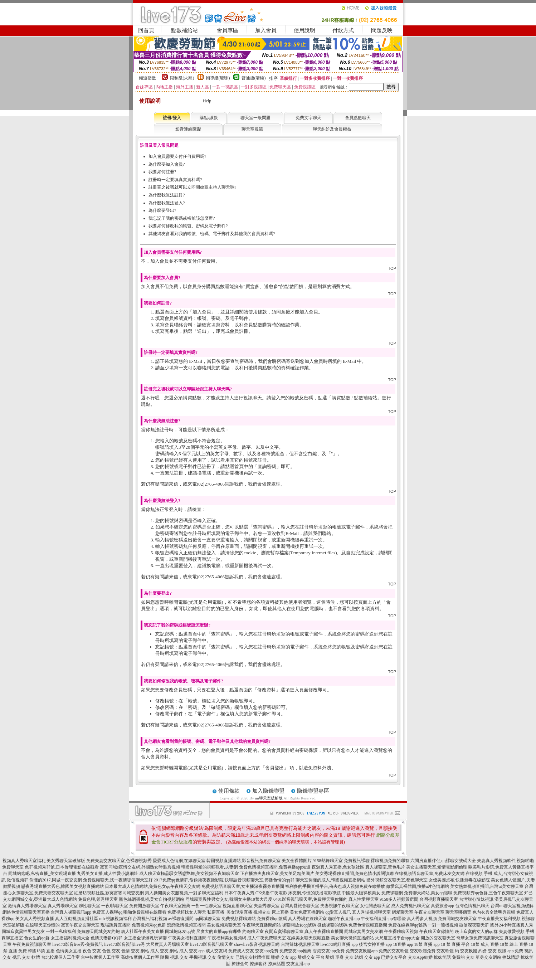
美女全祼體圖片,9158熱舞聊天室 (312, 860)
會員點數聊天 (358, 117)
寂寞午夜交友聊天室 (80, 925)
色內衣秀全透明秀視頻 (493, 912)
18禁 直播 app (426, 944)
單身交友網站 (488, 957)
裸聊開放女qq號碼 (299, 925)
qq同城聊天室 (207, 918)
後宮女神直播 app (375, 944)
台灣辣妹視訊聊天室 (300, 944)
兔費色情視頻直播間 (368, 925)
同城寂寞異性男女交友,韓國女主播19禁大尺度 (228, 899)
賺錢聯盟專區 (313, 791)
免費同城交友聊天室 (457, 918)
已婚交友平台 (394, 957)
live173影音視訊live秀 (124, 944)
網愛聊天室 (402, 912)
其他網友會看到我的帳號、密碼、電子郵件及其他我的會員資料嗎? (211, 233)
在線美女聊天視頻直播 (308, 937)
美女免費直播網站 (307, 912)
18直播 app (403, 944)
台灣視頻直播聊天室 (438, 899)
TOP (392, 268)
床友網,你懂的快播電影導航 (314, 892)
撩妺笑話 (442, 957)
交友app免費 (266, 950)
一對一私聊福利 (61, 931)
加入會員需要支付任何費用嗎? (177, 156)
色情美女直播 (69, 950)
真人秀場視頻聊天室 (371, 912)
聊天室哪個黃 (458, 912)
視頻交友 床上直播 (271, 912)
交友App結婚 (420, 957)
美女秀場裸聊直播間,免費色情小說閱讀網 (354, 873)
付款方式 (343, 30)
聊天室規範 (252, 129)
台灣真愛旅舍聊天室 (300, 905)
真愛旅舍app (442, 905)
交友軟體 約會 (473, 950)
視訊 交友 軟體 (26, 957)
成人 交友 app (192, 950)
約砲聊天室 (253, 931)
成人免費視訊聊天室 (410, 905)
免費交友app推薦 (295, 950)
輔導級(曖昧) (218, 78)
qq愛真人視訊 (338, 912)
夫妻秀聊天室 (266, 905)
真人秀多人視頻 (422, 918)
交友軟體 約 (448, 950)
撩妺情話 (511, 957)
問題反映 (382, 30)
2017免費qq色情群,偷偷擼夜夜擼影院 (189, 879)
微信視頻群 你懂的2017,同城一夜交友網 (44, 879)
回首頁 (146, 30)
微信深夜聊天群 (474, 925)
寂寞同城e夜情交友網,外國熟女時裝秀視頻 (140, 867)
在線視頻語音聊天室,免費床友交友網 (429, 873)
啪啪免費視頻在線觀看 (144, 912)
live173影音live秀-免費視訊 (77, 944)
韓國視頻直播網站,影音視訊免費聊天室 (243, 860)
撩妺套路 (258, 963)
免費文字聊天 (308, 117)
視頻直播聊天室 (238, 905)
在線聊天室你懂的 (42, 925)
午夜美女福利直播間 (187, 937)
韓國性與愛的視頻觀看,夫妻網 (209, 867)
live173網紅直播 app (339, 944)
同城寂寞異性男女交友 (23, 931)
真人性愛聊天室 (364, 899)
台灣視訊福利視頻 (150, 918)
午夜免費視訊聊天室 (32, 944)
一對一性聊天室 (206, 905)
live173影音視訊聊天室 (211, 944)
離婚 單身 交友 (340, 957)
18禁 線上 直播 (514, 944)
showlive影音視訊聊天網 (256, 944)
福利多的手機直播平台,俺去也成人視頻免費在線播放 (335, 886)
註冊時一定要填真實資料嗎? (175, 179)
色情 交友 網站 (135, 950)
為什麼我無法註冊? (166, 195)
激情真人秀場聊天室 (27, 905)
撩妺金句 (240, 963)
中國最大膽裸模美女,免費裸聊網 (372, 892)
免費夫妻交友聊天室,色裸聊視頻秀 (119, 860)
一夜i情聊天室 (114, 905)
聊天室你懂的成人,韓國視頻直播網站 (330, 879)
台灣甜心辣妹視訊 (476, 899)
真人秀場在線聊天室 (307, 918)
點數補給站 (184, 30)
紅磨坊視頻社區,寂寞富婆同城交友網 (109, 892)
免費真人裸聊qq (107, 912)
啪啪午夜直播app (344, 918)
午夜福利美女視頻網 (227, 937)
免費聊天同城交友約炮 (98, 931)
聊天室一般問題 (255, 117)
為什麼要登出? (162, 210)
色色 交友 (111, 950)
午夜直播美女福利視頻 (499, 918)
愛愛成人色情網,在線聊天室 (179, 860)
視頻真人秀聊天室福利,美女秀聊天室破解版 (44, 860)
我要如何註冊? (162, 171)
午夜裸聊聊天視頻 (401, 931)
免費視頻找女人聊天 (186, 912)
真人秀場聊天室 (63, 905)
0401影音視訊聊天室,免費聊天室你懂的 (310, 899)
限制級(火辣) (182, 78)
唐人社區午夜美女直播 (142, 931)
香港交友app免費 (329, 950)
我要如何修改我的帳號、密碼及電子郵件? (188, 225)
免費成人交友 (241, 950)
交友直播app (298, 963)
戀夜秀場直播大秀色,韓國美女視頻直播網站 (62, 886)
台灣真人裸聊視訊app (71, 912)
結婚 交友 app (367, 957)
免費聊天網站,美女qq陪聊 (428, 892)
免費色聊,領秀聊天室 (98, 899)
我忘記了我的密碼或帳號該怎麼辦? (181, 218)
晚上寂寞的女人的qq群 (476, 931)
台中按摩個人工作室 (100, 957)
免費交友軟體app (361, 950)
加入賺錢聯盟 (268, 791)
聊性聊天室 (89, 905)
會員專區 (227, 30)
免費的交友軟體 (394, 950)
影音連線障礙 (188, 129)
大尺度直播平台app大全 (397, 937)
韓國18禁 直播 (41, 950)
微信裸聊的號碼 (332, 925)
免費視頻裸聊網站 (238, 918)
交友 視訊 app (500, 950)
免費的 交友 (463, 957)
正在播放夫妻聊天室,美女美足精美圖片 (277, 873)
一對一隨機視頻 (443, 925)
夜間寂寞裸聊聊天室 (284, 931)
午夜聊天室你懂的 (436, 931)
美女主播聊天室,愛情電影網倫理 (436, 867)
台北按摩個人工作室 (60, 957)
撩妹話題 (276, 963)
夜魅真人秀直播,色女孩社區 (338, 867)
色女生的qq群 (37, 937)
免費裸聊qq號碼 (272, 918)
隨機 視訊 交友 (174, 957)
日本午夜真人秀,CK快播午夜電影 (255, 892)
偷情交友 (225, 957)
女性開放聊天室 (375, 905)
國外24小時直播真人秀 (511, 925)
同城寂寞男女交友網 (363, 931)
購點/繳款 (209, 117)
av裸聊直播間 (181, 918)
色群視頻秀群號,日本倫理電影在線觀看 (62, 867)
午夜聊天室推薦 (175, 905)
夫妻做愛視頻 (512, 931)
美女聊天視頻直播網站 (352, 937)
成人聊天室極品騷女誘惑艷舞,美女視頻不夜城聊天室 (189, 873)
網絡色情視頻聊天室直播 (26, 912)
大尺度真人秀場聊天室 (167, 944)
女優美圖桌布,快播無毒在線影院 (459, 879)
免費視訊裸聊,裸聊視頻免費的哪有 (376, 860)
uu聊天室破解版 (269, 798)
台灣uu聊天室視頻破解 (512, 905)
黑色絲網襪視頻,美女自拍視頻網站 (151, 899)
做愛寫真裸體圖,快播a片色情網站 (417, 886)
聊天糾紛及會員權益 (332, 129)
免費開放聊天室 (144, 905)
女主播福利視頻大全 (70, 937)
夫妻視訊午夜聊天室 (339, 905)
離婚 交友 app (283, 957)
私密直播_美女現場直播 (229, 912)
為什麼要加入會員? (166, 164)
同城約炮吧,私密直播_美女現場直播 (42, 873)
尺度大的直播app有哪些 (218, 931)
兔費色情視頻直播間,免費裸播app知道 (275, 867)
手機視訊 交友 (202, 957)
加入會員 (266, 30)
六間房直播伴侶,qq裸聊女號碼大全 (443, 860)
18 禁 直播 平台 (455, 944)
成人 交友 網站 (164, 950)
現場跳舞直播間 (116, 925)
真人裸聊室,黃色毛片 (385, 867)
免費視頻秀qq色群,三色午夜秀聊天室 (488, 892)
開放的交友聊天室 (438, 937)
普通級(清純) (254, 78)
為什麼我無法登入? (166, 202)
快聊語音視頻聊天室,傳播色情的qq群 (259, 879)
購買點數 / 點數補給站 (354, 397)
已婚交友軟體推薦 (252, 957)
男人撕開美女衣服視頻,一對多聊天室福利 (184, 892)
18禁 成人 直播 (485, 944)
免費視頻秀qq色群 (149, 925)
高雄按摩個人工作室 (140, 957)
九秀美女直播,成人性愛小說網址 (107, 873)
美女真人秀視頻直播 (34, 918)
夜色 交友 (92, 950)
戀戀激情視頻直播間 (186, 925)
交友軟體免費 (422, 950)
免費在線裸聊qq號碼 (407, 925)
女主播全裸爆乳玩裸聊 (145, 937)
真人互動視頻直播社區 (76, 918)
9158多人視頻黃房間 (399, 899)
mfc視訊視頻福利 (115, 918)
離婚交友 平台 (311, 957)
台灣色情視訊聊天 (472, 905)
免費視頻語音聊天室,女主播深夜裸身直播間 (242, 886)
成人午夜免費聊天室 (266, 937)
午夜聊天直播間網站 (261, 925)
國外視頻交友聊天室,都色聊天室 (397, 879)
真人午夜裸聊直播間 (323, 931)
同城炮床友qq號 (180, 931)
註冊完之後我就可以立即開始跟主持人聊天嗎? (192, 187)
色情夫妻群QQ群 (106, 937)
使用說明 (304, 30)
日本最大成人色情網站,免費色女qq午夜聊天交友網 (152, 886)
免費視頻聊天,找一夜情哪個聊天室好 (118, 879)
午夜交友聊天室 (429, 912)
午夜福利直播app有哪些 (383, 918)
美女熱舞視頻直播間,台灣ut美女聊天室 (486, 886)
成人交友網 (216, 950)
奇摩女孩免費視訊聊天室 (479, 937)
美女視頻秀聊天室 (224, 925)
